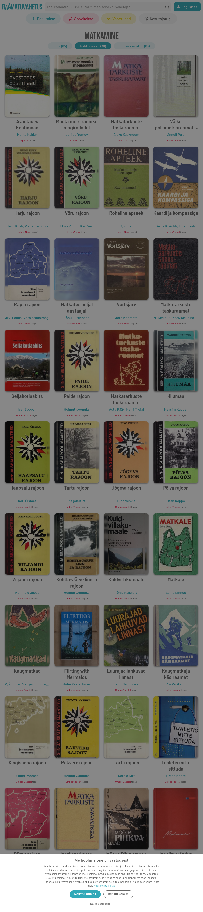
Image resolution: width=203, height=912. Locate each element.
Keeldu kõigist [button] (118, 894)
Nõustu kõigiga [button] (85, 894)
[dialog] (101, 883)
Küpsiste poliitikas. (104, 885)
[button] (101, 904)
